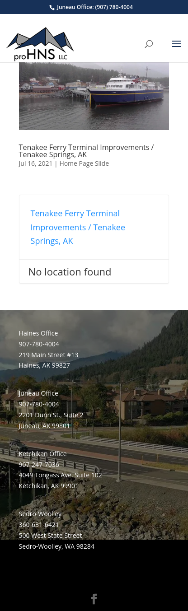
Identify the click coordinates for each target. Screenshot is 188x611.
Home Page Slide (84, 163)
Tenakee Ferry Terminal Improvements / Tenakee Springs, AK (86, 150)
